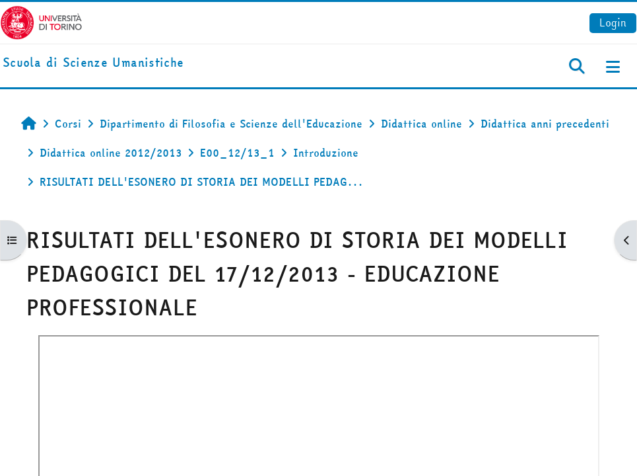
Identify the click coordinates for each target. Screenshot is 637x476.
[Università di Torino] (41, 21)
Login (612, 22)
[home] (93, 63)
